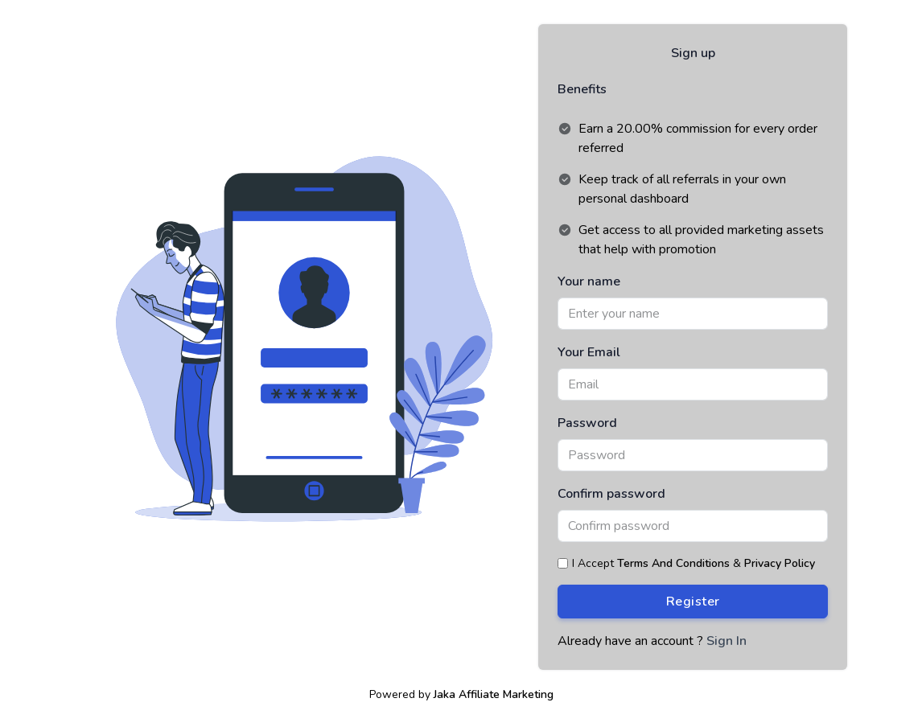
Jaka (444, 694)
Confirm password (611, 494)
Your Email (589, 352)
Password (587, 423)
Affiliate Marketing (506, 694)
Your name (589, 281)
